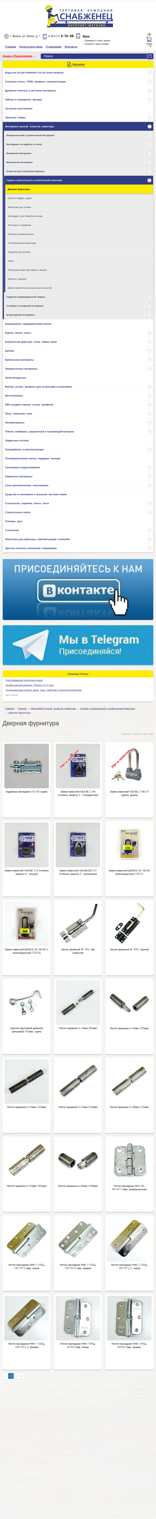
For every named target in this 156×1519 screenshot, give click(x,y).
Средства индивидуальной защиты (25, 296)
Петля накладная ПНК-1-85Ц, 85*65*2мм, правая (129, 1345)
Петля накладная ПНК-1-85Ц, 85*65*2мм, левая (78, 1345)
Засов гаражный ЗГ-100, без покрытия (78, 950)
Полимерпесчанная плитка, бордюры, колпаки (32, 457)
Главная (9, 708)
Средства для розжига (19, 251)
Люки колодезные (15, 377)
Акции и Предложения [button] (18, 56)
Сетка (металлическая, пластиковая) (26, 484)
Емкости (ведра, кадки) (19, 197)
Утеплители (12, 529)
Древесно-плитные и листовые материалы (30, 90)
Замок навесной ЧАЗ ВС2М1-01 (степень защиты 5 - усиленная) (78, 872)
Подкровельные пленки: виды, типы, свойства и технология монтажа (44, 689)
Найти (150, 56)
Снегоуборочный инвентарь (22, 242)
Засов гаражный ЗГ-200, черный (129, 948)
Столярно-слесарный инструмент (25, 305)
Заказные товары (15, 116)
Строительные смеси (17, 511)
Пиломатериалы (14, 422)
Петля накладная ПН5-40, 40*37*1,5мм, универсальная (129, 1187)
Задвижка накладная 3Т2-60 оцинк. (27, 791)
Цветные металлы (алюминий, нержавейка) (31, 547)
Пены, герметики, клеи (18, 413)
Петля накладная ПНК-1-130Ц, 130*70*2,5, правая (26, 1345)
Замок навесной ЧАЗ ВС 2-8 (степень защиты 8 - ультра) (27, 872)
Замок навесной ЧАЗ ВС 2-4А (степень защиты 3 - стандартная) (78, 793)
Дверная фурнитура (19, 188)
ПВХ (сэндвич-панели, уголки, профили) (29, 404)
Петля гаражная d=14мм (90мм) (78, 1027)
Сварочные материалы (18, 475)
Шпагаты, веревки (17, 278)
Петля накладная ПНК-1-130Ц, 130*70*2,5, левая (129, 1266)
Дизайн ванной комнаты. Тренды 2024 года (29, 684)
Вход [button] (86, 36)
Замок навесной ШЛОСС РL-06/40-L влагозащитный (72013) (27, 950)
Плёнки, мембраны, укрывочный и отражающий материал (39, 431)
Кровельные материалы (19, 359)
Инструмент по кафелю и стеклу (24, 143)
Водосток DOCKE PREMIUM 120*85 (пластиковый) (34, 72)
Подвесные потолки (17, 439)
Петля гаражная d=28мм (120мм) (129, 1106)
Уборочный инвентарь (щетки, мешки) (27, 269)
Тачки (11, 260)
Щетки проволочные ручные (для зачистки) (30, 287)
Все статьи (12, 694)
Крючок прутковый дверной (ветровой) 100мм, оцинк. (27, 1029)
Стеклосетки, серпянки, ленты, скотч (27, 502)
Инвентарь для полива (19, 206)
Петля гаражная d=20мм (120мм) (26, 1106)
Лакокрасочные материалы (21, 368)
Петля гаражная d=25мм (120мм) (78, 1106)
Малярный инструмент (18, 152)
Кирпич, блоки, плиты (18, 332)
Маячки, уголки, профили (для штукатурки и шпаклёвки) (38, 386)
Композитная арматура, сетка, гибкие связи (31, 341)
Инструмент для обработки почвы (25, 215)
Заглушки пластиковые (18, 107)
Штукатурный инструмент (20, 314)
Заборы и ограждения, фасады (23, 99)
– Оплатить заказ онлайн (96, 43)
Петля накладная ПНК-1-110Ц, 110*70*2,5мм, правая (78, 1266)
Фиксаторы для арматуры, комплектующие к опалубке (37, 538)
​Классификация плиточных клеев (24, 679)
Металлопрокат (14, 395)
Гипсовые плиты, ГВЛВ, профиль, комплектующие (35, 81)
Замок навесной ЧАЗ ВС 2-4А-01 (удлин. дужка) (129, 793)
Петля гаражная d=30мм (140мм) (26, 1185)
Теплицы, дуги (13, 520)
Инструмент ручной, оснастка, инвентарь (29, 125)
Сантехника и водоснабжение (22, 466)
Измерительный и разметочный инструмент (30, 134)
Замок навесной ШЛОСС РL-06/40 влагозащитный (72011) (129, 872)
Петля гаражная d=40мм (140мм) (78, 1185)
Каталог (22, 708)
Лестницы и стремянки (19, 224)
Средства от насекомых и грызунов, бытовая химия (36, 493)
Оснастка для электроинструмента (25, 170)
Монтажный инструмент (19, 161)
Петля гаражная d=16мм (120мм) (129, 1027)
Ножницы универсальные (21, 233)
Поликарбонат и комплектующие (24, 448)
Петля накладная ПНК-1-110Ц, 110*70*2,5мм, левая (26, 1266)
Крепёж (9, 350)
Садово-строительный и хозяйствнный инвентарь (34, 179)
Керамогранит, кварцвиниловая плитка (28, 323)
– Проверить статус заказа (96, 40)
